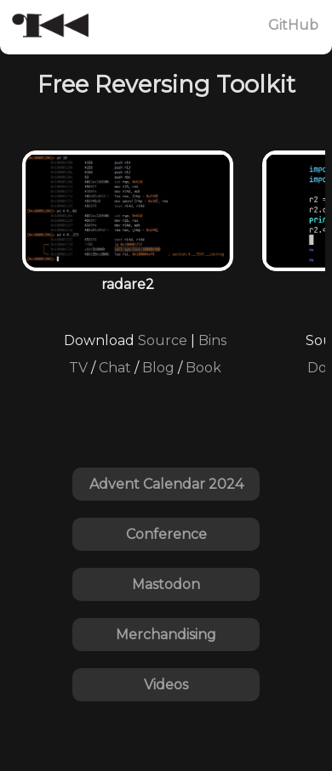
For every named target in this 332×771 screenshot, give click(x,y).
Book (203, 368)
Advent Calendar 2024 (166, 484)
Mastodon (166, 584)
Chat (115, 368)
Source (162, 340)
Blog (158, 368)
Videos (166, 685)
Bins (212, 340)
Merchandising (166, 634)
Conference (166, 534)
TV (78, 368)
